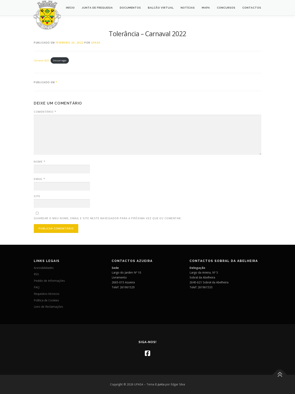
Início (70, 7)
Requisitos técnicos (46, 294)
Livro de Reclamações (48, 307)
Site (37, 196)
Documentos (130, 7)
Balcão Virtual (161, 7)
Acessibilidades (44, 268)
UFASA (95, 42)
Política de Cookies (46, 300)
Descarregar (60, 60)
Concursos (226, 7)
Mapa (206, 7)
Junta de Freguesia (97, 7)
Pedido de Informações (49, 281)
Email (39, 179)
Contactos (251, 7)
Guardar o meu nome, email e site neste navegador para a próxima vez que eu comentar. (108, 218)
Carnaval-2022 (41, 60)
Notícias (188, 7)
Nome (39, 161)
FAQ (37, 287)
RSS (36, 274)
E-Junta (160, 384)
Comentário (45, 111)
